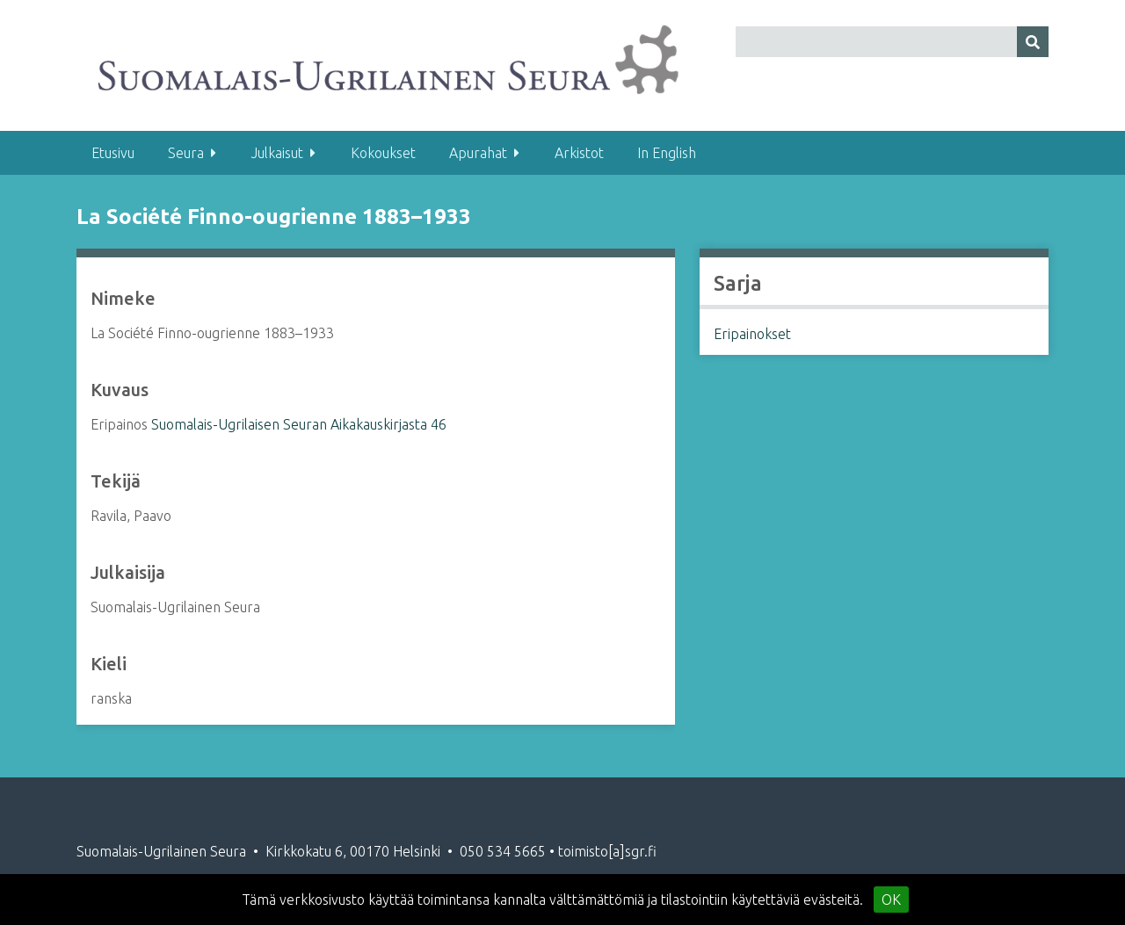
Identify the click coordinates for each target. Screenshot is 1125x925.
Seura (186, 153)
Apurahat (478, 153)
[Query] (892, 41)
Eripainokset (752, 334)
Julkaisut (277, 153)
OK (891, 899)
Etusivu (112, 153)
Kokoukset (383, 153)
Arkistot (579, 153)
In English (666, 153)
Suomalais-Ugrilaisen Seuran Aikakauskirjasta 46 (298, 424)
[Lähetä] (1033, 41)
